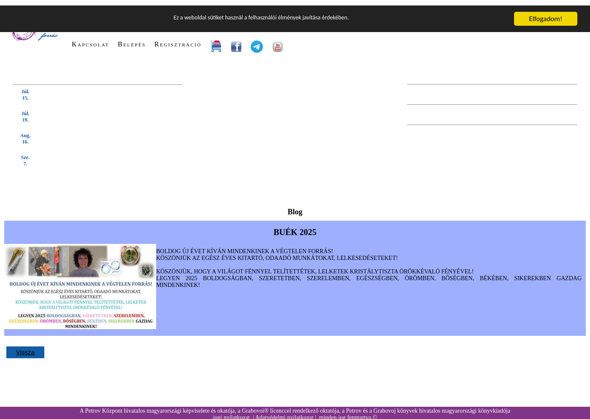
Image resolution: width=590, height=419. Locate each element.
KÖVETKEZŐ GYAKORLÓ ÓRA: (531, 92)
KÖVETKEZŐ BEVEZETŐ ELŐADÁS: (525, 72)
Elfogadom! (546, 13)
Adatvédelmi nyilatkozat (284, 412)
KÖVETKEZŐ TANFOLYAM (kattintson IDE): (74, 72)
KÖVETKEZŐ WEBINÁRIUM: (536, 112)
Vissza (25, 346)
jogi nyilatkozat (231, 412)
